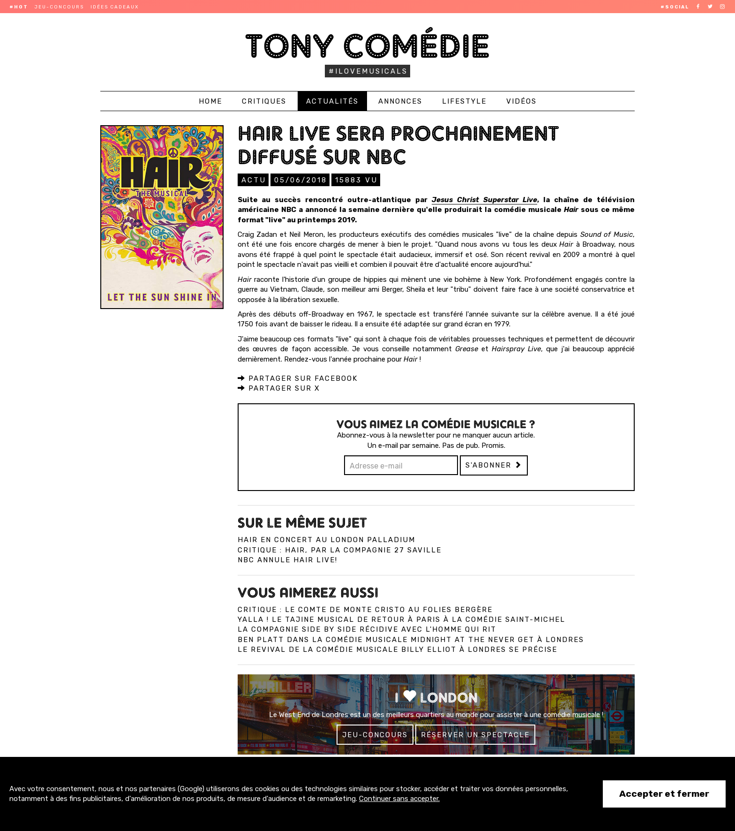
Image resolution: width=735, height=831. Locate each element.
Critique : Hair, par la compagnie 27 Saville (340, 549)
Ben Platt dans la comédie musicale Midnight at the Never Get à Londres (411, 639)
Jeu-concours (59, 7)
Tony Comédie (367, 46)
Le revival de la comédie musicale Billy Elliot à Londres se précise (397, 649)
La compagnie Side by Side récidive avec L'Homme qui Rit (367, 629)
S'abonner (493, 465)
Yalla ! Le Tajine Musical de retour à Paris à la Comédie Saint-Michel (401, 619)
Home (210, 101)
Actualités (332, 101)
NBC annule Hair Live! (288, 559)
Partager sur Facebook (298, 378)
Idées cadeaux (114, 7)
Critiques (264, 101)
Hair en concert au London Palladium (326, 539)
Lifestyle (464, 101)
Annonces (400, 101)
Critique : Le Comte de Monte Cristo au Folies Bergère (365, 609)
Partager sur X (279, 388)
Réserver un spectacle (475, 734)
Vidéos (521, 101)
